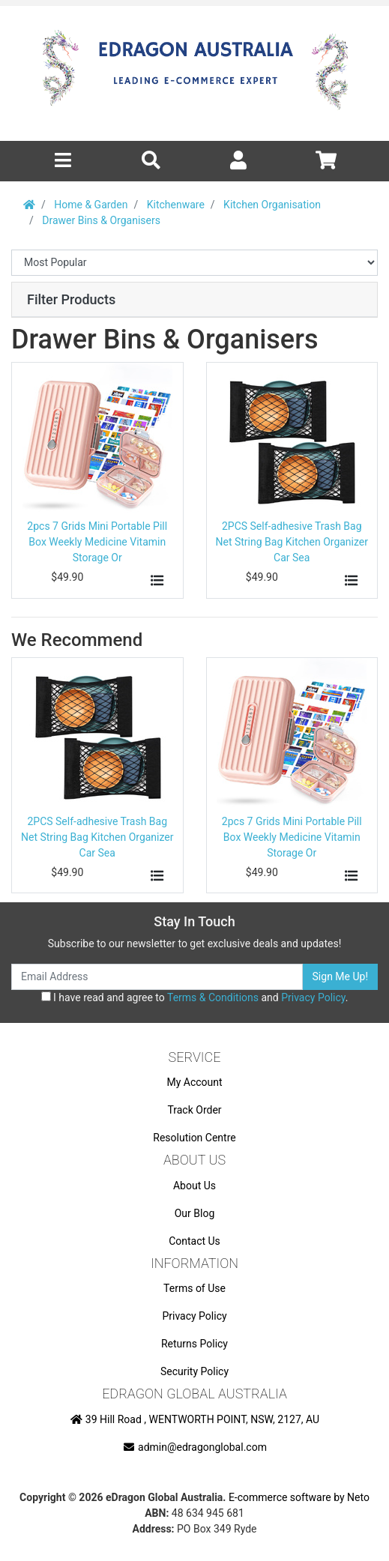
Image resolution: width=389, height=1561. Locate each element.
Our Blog (195, 1213)
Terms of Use (194, 1288)
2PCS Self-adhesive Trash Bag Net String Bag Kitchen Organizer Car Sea (291, 542)
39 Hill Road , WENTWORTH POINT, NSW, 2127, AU (194, 1419)
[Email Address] (157, 977)
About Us (194, 1186)
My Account (194, 1082)
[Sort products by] (194, 263)
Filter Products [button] (71, 299)
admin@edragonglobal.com (194, 1447)
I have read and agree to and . (195, 997)
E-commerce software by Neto (299, 1497)
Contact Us (194, 1241)
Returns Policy (194, 1344)
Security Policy (194, 1371)
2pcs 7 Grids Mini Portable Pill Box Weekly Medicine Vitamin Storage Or (97, 542)
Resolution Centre (194, 1138)
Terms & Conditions (213, 997)
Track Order (194, 1110)
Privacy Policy (313, 997)
